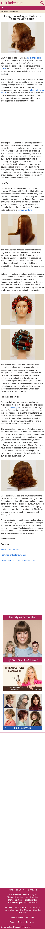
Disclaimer (30, 922)
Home (2, 11)
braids (3, 69)
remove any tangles (26, 210)
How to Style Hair (13, 11)
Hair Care (8, 907)
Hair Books (29, 917)
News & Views (17, 917)
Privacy (21, 922)
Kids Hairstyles (30, 900)
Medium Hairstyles (15, 897)
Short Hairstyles (30, 895)
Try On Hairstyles (15, 903)
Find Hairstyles (30, 903)
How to (6, 11)
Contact (13, 922)
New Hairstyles (14, 895)
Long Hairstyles (31, 897)
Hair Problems (20, 907)
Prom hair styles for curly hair (13, 555)
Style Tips (37, 910)
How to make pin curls (10, 550)
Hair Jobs (22, 913)
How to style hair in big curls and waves (18, 560)
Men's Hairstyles (15, 900)
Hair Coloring (25, 910)
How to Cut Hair (34, 907)
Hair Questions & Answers (26, 890)
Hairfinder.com (12, 3)
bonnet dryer (13, 408)
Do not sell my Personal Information (16, 927)
